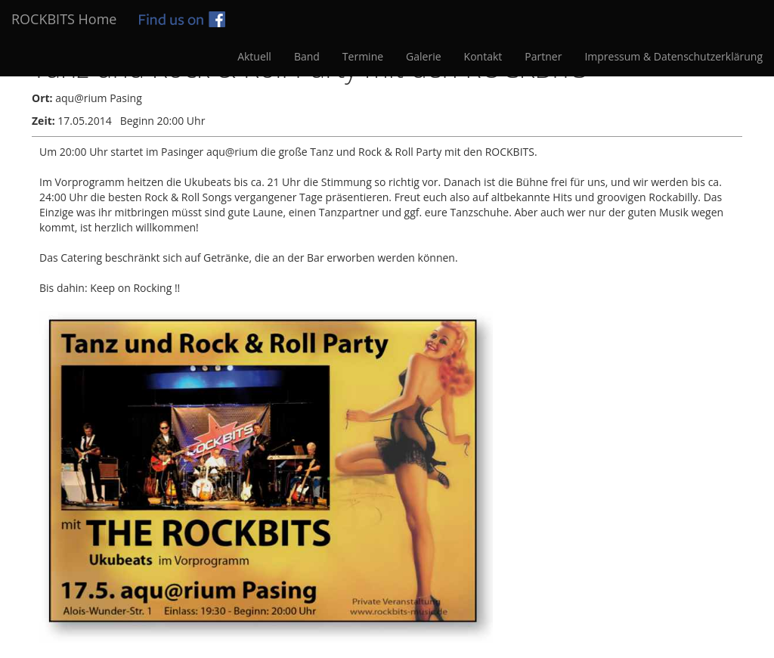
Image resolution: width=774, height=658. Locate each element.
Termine (362, 56)
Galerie (423, 56)
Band (307, 56)
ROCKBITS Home (63, 19)
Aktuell (254, 56)
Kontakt (483, 56)
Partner (543, 56)
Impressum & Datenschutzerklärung (673, 56)
